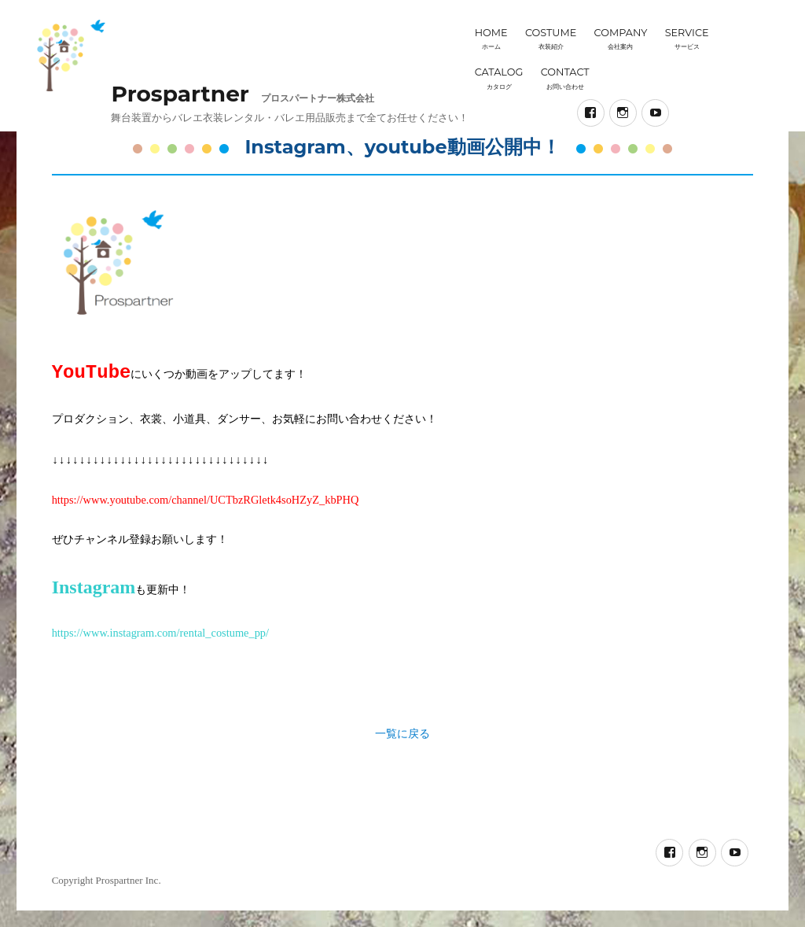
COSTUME (550, 39)
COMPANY (621, 39)
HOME (491, 39)
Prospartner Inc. (128, 880)
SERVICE (687, 39)
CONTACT (565, 78)
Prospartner (179, 93)
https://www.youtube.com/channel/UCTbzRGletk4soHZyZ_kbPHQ (205, 499)
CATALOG (499, 78)
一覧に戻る (402, 733)
